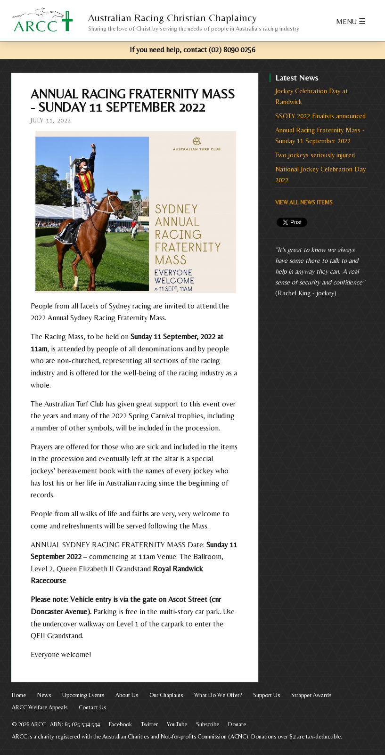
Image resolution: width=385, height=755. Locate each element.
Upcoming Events (83, 694)
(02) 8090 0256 (232, 49)
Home (19, 694)
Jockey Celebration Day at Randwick (311, 96)
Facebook (120, 724)
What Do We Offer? (218, 694)
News (44, 694)
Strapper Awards (311, 694)
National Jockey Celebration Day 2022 (320, 174)
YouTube (177, 724)
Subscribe (207, 724)
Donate (237, 724)
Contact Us (92, 707)
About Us (126, 694)
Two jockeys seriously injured (315, 155)
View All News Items (304, 202)
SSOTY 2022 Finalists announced (320, 116)
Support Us (266, 694)
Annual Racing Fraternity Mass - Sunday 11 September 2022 (320, 135)
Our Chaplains (166, 694)
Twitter (149, 724)
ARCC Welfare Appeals (39, 707)
